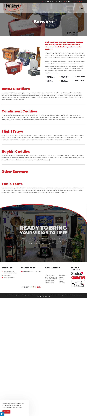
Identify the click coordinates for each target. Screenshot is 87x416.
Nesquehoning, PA (48, 1)
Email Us (68, 1)
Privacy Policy (79, 295)
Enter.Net (53, 295)
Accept (6, 411)
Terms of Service (42, 296)
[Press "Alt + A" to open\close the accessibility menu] (2, 414)
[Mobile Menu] (82, 8)
